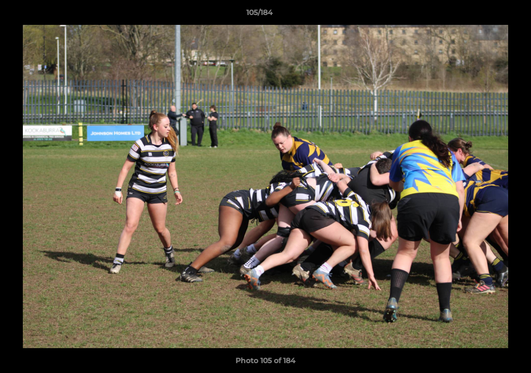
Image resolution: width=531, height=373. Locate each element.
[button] (487, 15)
